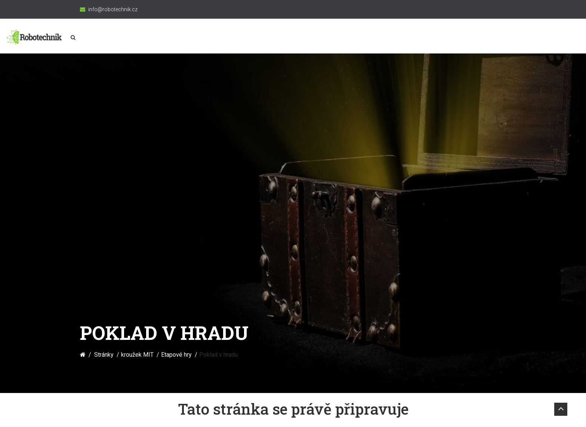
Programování (319, 38)
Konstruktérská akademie (206, 38)
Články (485, 38)
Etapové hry (176, 118)
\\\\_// (452, 38)
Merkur (364, 38)
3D (393, 38)
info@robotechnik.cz (113, 9)
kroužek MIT (138, 38)
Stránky (104, 118)
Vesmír (421, 38)
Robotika (271, 38)
